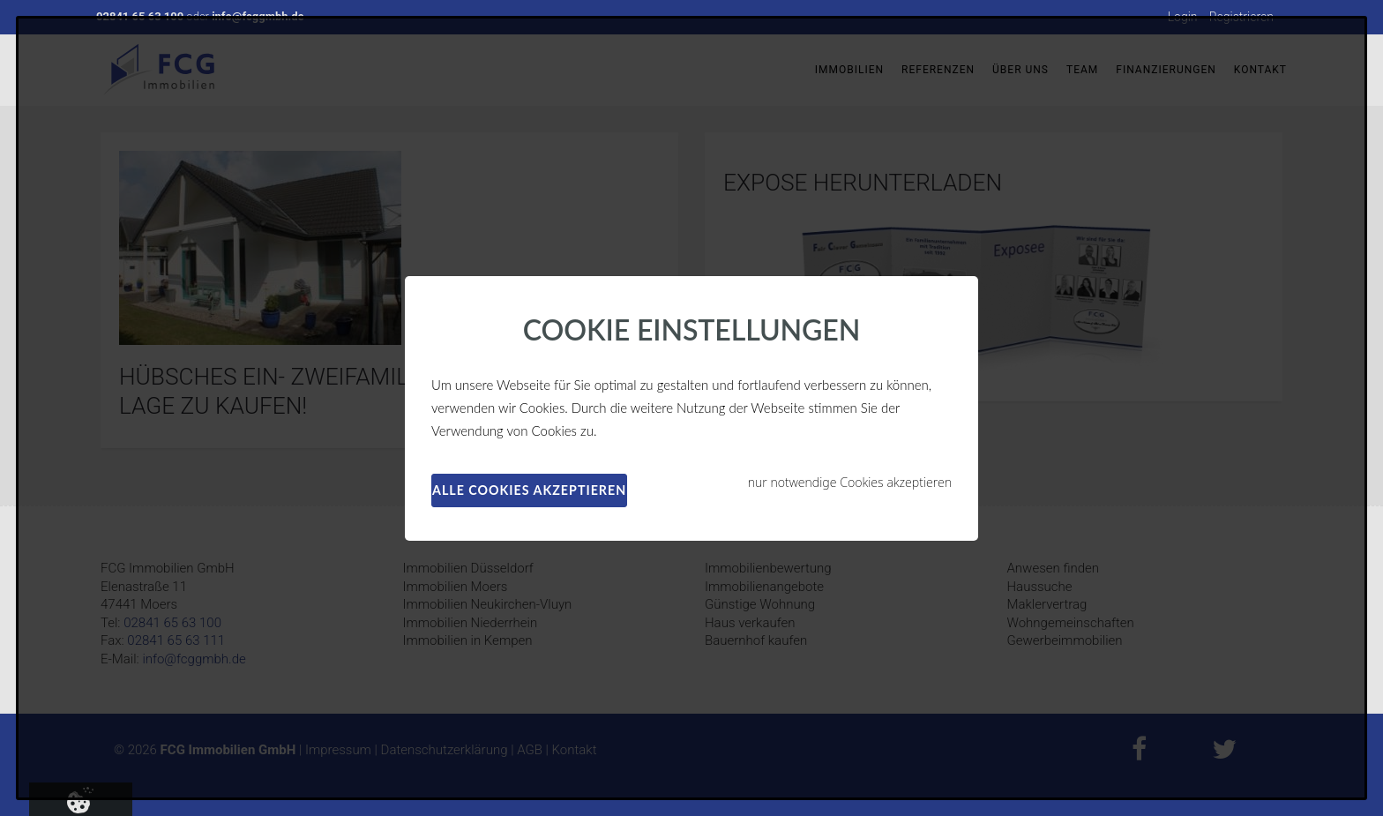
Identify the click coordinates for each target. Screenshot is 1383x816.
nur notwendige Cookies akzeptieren (850, 482)
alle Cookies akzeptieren (529, 490)
